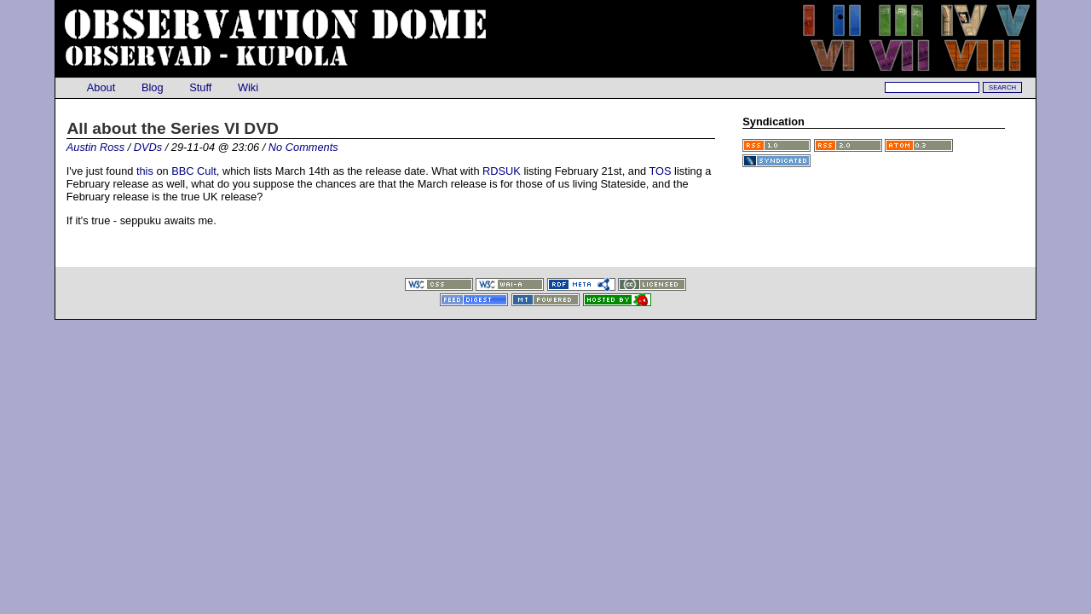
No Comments (303, 147)
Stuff (201, 87)
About (101, 87)
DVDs (148, 147)
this (144, 171)
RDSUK (501, 171)
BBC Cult (193, 171)
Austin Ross (95, 147)
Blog (152, 87)
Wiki (247, 87)
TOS (660, 171)
